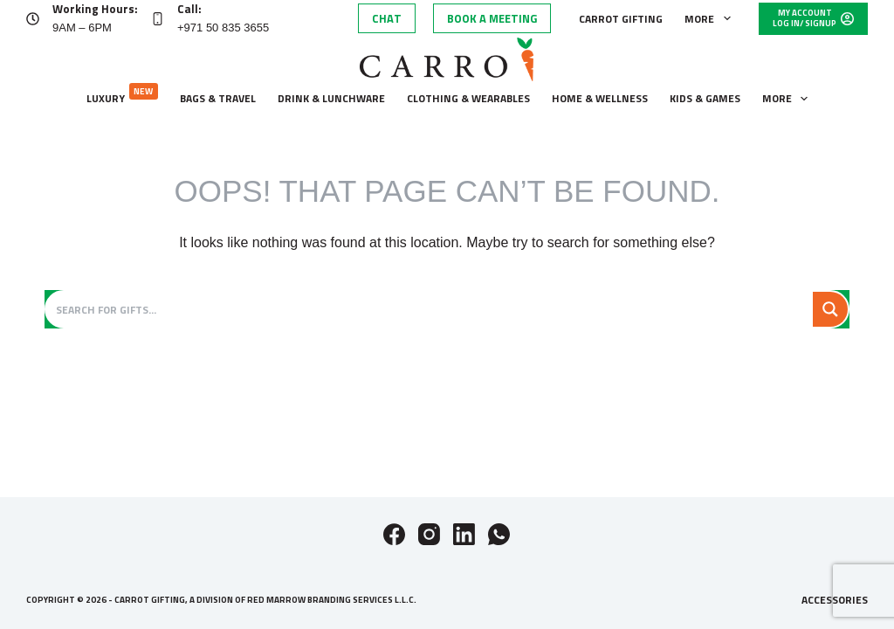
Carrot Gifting (621, 18)
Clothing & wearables (468, 98)
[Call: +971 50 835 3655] (157, 18)
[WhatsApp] (499, 534)
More (710, 18)
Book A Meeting (492, 18)
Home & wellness (600, 98)
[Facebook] (394, 534)
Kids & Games (705, 98)
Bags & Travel (218, 98)
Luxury (122, 95)
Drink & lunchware (331, 98)
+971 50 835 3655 (223, 27)
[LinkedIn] (464, 534)
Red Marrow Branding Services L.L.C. (331, 599)
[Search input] (430, 309)
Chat (387, 18)
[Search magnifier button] (830, 309)
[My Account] (813, 19)
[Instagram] (429, 534)
